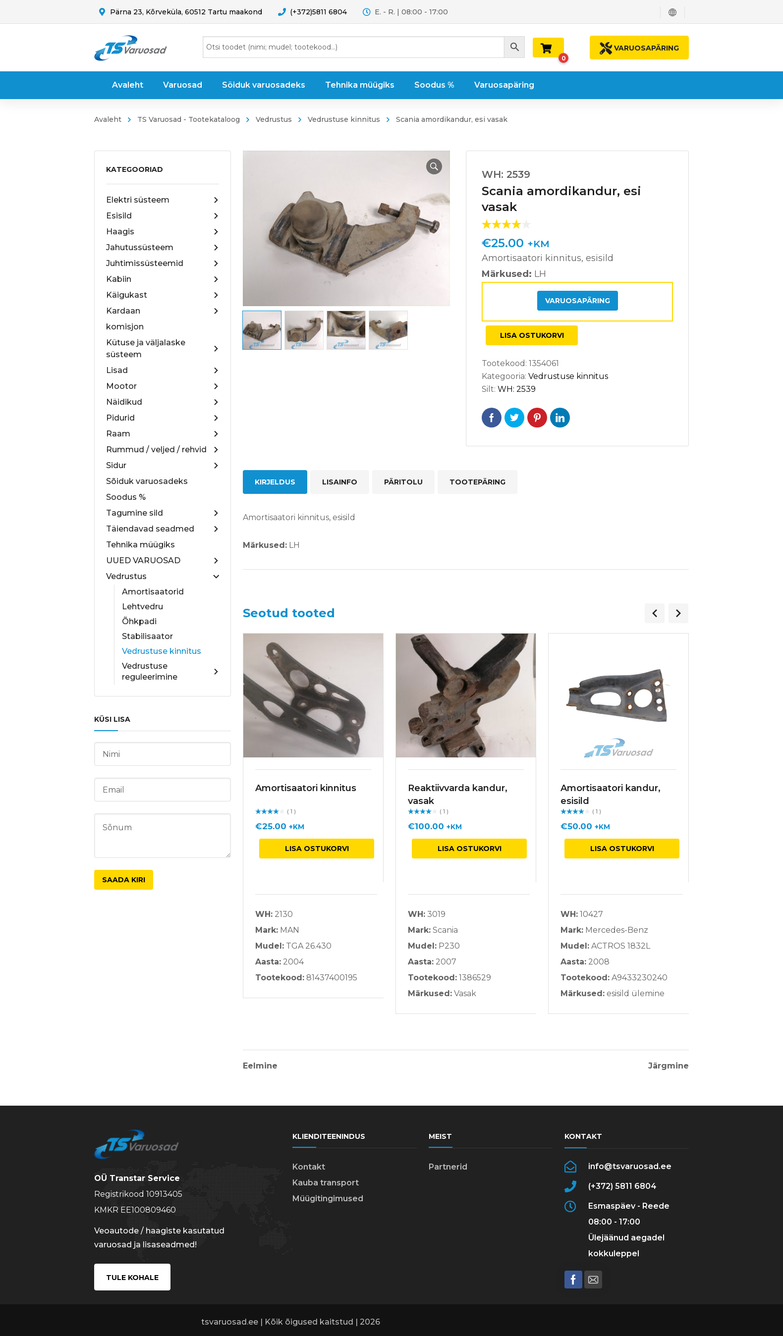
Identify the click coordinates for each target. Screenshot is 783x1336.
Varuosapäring (577, 300)
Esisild (162, 216)
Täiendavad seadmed (162, 529)
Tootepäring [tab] (477, 482)
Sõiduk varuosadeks (147, 481)
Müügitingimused (327, 1198)
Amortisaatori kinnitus (305, 788)
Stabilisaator (147, 636)
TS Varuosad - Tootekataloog (188, 119)
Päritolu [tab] (403, 482)
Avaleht (107, 119)
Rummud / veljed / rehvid (162, 450)
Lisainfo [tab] (339, 482)
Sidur (162, 466)
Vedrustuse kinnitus (344, 119)
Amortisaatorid (153, 591)
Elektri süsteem (162, 200)
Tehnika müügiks (140, 544)
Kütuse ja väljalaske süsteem (162, 348)
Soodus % (126, 497)
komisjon (125, 326)
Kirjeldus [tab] (275, 482)
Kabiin (162, 279)
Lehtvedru (142, 606)
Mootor (162, 386)
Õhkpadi (139, 621)
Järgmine (668, 1066)
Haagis (162, 232)
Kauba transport (325, 1182)
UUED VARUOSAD (162, 561)
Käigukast (162, 295)
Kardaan (162, 311)
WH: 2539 (517, 389)
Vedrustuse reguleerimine (170, 671)
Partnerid (448, 1167)
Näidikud (162, 402)
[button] (434, 166)
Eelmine (260, 1066)
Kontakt (308, 1167)
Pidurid (162, 418)
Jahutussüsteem (162, 248)
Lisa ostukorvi (532, 335)
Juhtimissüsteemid (162, 263)
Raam (162, 434)
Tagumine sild (162, 513)
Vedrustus (274, 119)
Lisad (162, 370)
